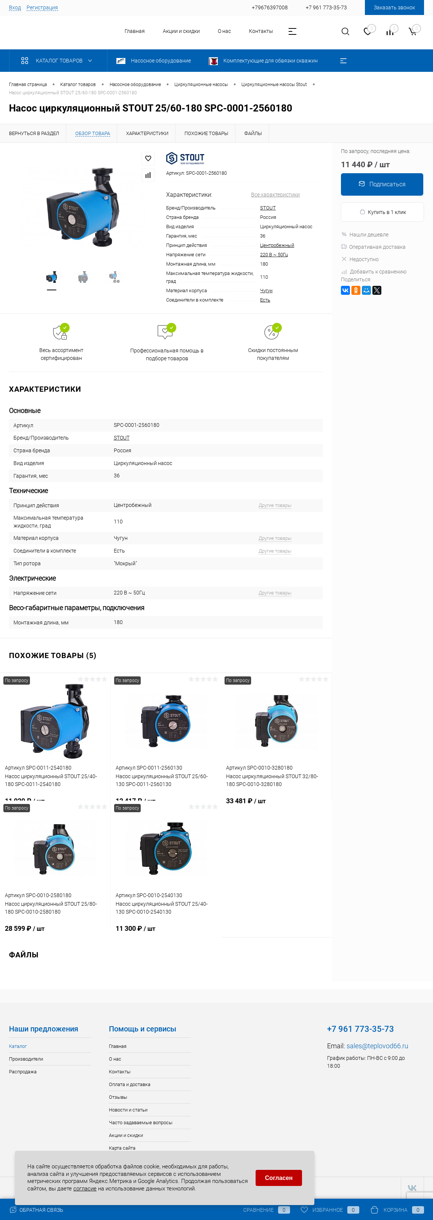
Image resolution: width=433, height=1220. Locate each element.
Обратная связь (36, 1210)
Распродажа (23, 1071)
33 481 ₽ (276, 805)
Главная (135, 31)
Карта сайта (122, 1148)
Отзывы (118, 1097)
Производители (26, 1059)
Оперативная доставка (373, 247)
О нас (224, 31)
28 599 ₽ (55, 932)
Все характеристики (275, 195)
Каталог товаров (58, 60)
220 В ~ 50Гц (274, 254)
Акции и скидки (181, 31)
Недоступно (360, 259)
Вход (15, 7)
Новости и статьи (128, 1110)
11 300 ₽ (166, 932)
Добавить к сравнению (373, 272)
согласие (85, 1188)
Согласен (279, 1178)
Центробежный (277, 245)
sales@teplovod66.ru (377, 1046)
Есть (265, 300)
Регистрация (42, 7)
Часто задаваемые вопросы (141, 1122)
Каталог (18, 1046)
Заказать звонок (394, 7)
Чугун (266, 290)
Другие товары (275, 505)
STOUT (268, 208)
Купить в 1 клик (382, 212)
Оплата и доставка (129, 1084)
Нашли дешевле (364, 235)
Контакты (261, 31)
